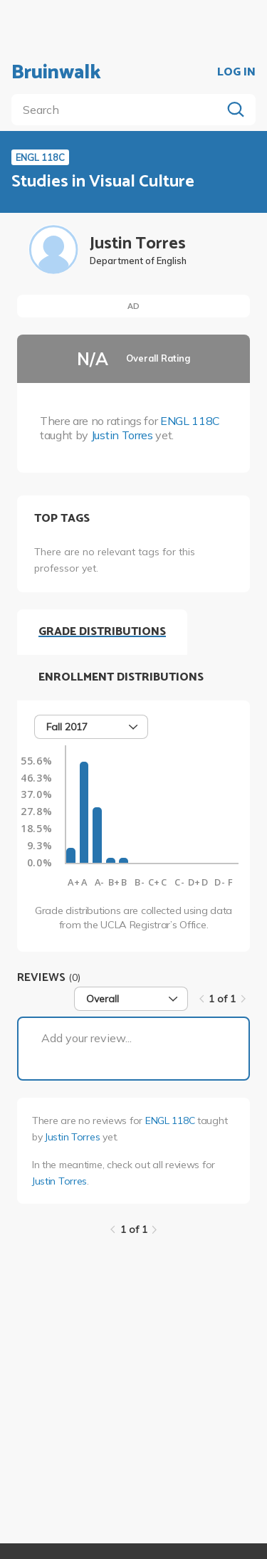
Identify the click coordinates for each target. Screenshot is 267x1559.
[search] (119, 109)
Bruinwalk (56, 72)
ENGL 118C (190, 421)
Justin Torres (122, 435)
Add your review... (86, 1038)
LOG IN (236, 72)
